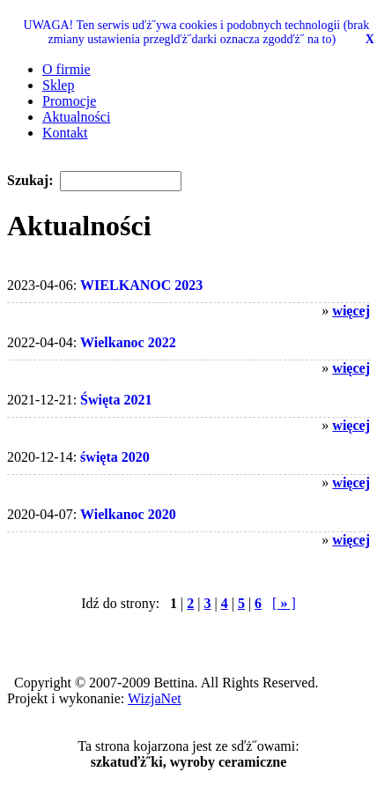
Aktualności (76, 116)
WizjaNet (154, 698)
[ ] (284, 603)
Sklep (58, 85)
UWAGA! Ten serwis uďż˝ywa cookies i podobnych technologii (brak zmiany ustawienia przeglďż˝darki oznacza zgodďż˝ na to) (197, 32)
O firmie (66, 69)
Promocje (69, 100)
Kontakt (65, 132)
